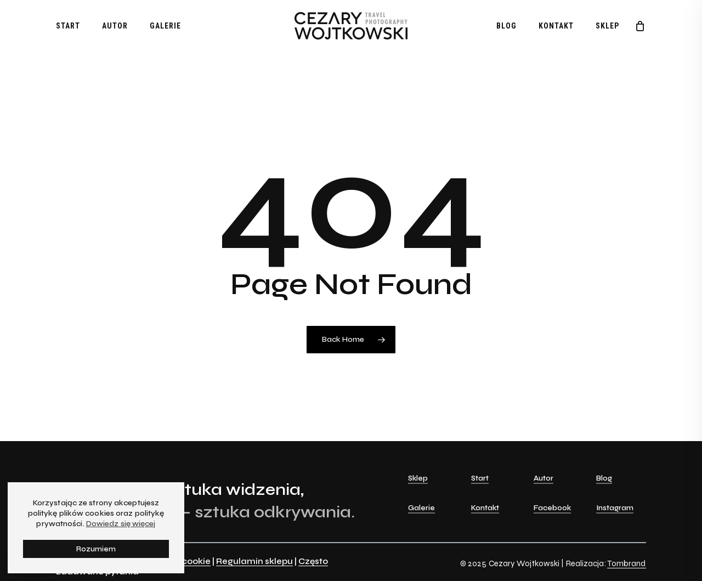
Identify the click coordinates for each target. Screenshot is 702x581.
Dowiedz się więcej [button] (121, 523)
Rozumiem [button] (96, 549)
